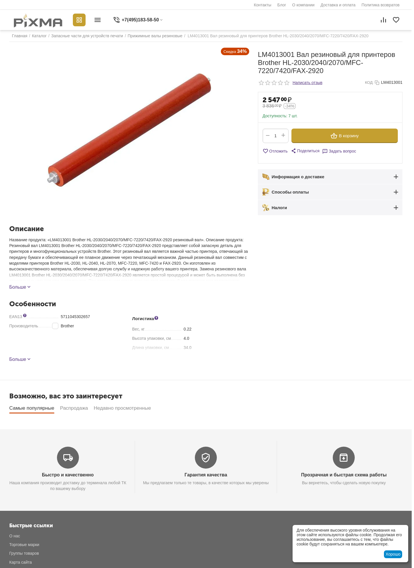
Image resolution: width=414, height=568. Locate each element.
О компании (303, 5)
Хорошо (393, 554)
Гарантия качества (205, 474)
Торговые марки (24, 544)
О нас (14, 536)
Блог (281, 5)
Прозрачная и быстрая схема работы (344, 474)
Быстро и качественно (68, 474)
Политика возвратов (381, 5)
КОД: (369, 82)
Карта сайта (20, 562)
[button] (305, 151)
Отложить (275, 151)
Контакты (262, 5)
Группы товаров (24, 553)
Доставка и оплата (338, 5)
